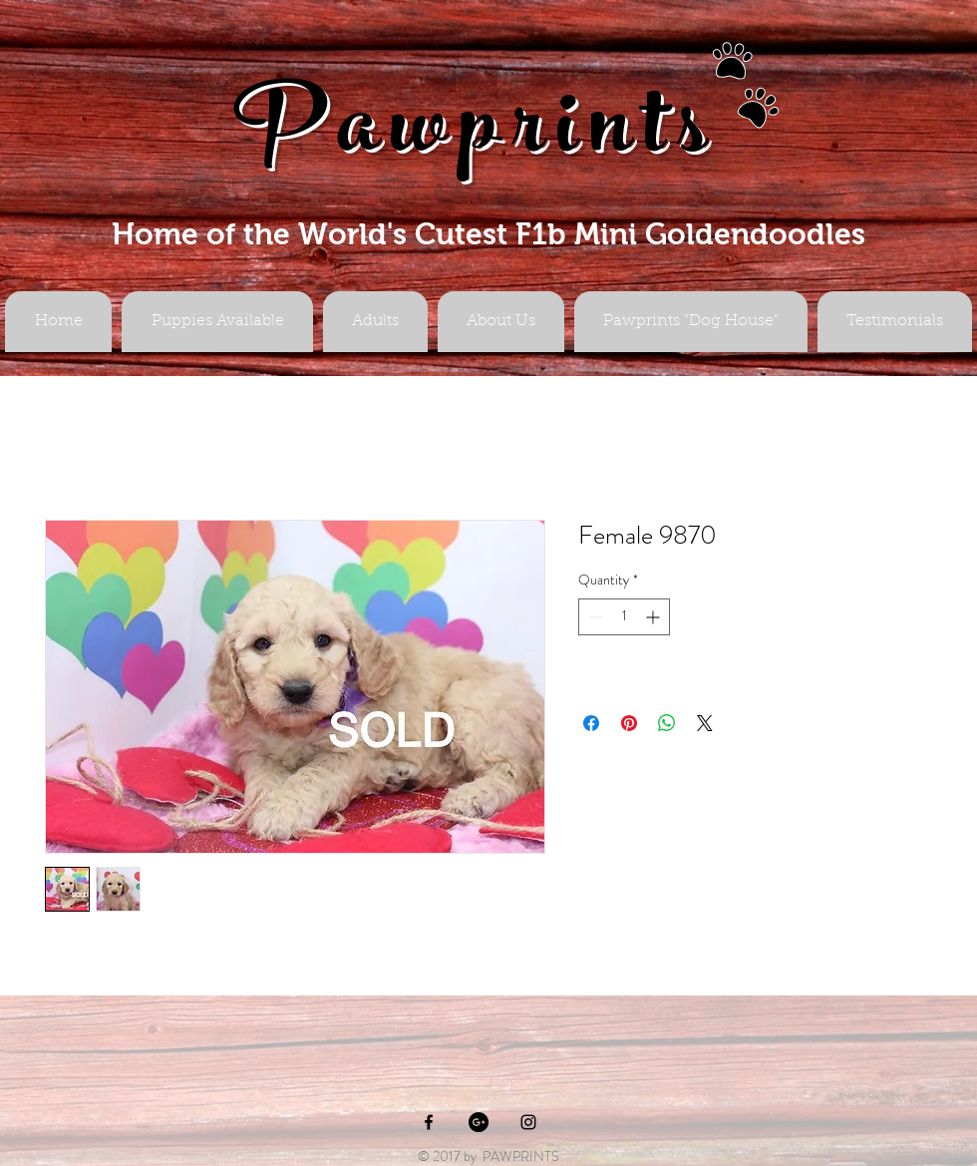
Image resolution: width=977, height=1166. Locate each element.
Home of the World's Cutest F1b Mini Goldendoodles (488, 233)
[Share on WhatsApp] (667, 723)
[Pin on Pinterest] (629, 723)
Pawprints (476, 136)
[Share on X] (705, 723)
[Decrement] (593, 616)
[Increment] (654, 616)
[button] (375, 321)
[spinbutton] (624, 616)
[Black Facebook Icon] (429, 1122)
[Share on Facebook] (591, 723)
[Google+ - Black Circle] (478, 1122)
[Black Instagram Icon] (528, 1122)
